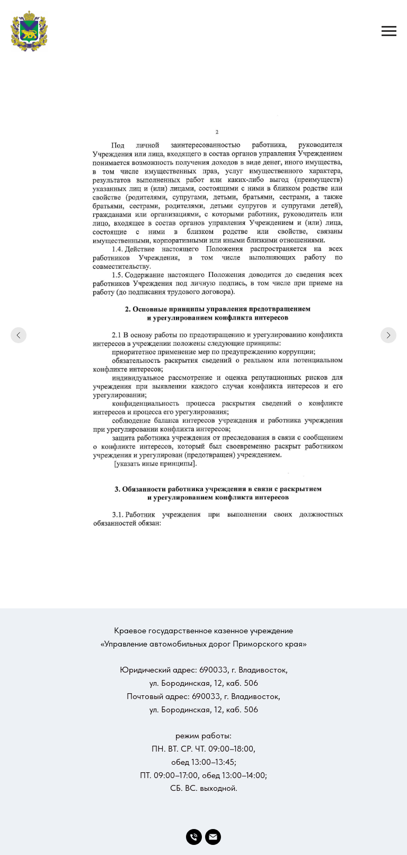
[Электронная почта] (213, 837)
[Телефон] (194, 837)
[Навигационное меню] (389, 31)
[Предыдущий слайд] (18, 335)
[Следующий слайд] (388, 335)
